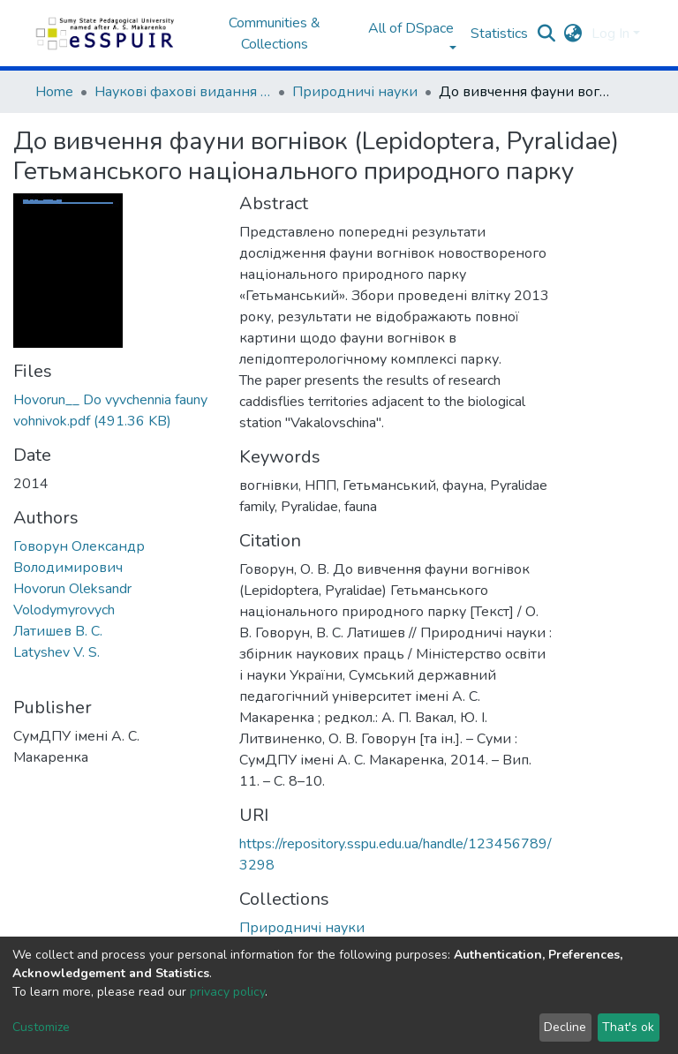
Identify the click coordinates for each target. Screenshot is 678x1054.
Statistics (499, 33)
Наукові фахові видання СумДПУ (182, 92)
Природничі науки (355, 92)
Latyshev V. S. (56, 652)
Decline (565, 1027)
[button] (573, 33)
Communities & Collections (274, 33)
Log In (610, 33)
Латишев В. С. (57, 631)
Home (54, 92)
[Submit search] (547, 33)
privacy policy (227, 991)
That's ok (628, 1027)
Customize (41, 1027)
